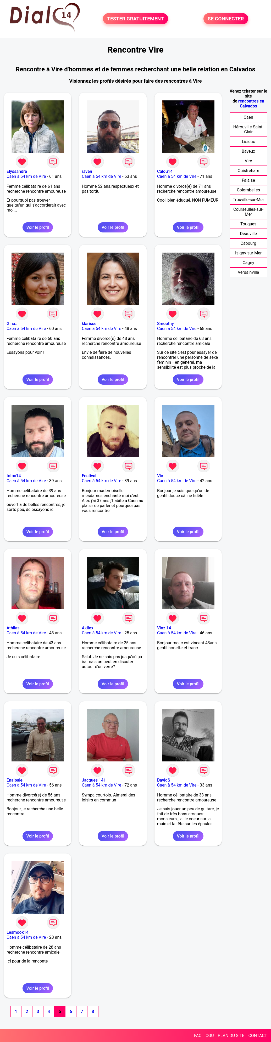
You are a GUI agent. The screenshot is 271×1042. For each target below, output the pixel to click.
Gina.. (12, 323)
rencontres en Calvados (251, 104)
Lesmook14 (18, 932)
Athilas (13, 627)
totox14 (14, 475)
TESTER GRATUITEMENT (135, 19)
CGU (210, 1035)
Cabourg (248, 243)
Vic (160, 475)
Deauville (248, 233)
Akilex (87, 627)
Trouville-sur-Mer (248, 199)
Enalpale (15, 780)
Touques (248, 223)
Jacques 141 (94, 780)
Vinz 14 (164, 627)
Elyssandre (17, 171)
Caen (248, 117)
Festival (89, 475)
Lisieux (248, 141)
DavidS (163, 780)
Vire (248, 160)
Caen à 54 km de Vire (26, 176)
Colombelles (248, 189)
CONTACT (257, 1035)
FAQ (198, 1035)
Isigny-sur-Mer (248, 252)
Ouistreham (248, 170)
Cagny (248, 262)
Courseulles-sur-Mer (248, 212)
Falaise (248, 180)
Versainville (248, 272)
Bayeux (248, 151)
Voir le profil (37, 227)
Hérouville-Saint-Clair (248, 129)
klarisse (89, 323)
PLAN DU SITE (231, 1035)
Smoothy (165, 323)
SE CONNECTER (226, 19)
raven (87, 171)
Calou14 (165, 171)
